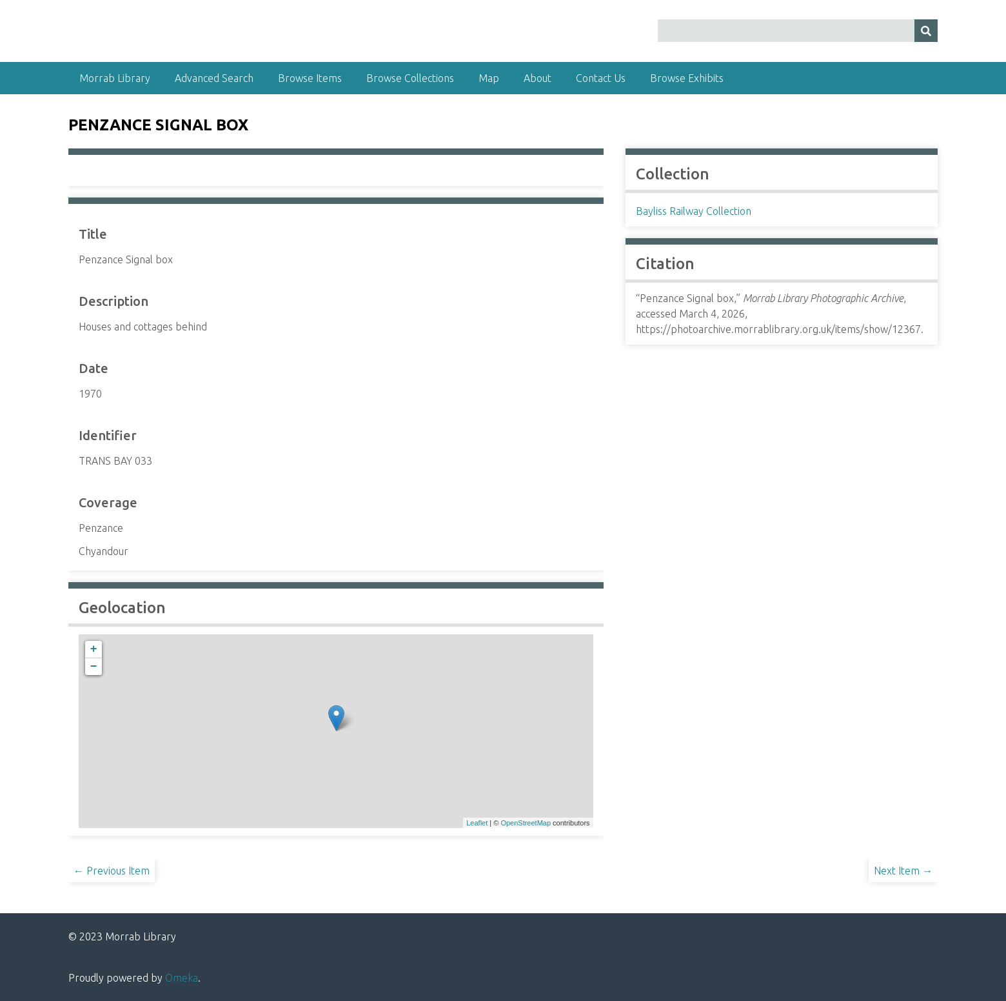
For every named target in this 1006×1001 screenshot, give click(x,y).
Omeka (181, 978)
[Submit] (926, 30)
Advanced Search (214, 78)
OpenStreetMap (525, 823)
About (537, 78)
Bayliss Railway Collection (693, 211)
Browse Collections (410, 78)
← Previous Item (112, 870)
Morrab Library (114, 78)
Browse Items (310, 78)
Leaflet (477, 823)
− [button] (93, 666)
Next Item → (903, 870)
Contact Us (601, 78)
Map (488, 78)
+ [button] (93, 649)
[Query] (798, 30)
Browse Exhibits (687, 78)
